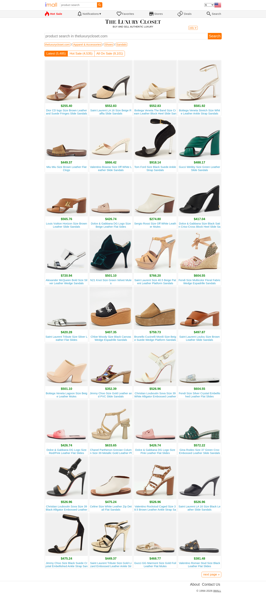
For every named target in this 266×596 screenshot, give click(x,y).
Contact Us (211, 584)
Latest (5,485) (56, 53)
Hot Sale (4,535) (81, 53)
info (193, 27)
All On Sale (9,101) (109, 53)
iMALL (217, 590)
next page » (211, 574)
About (195, 584)
